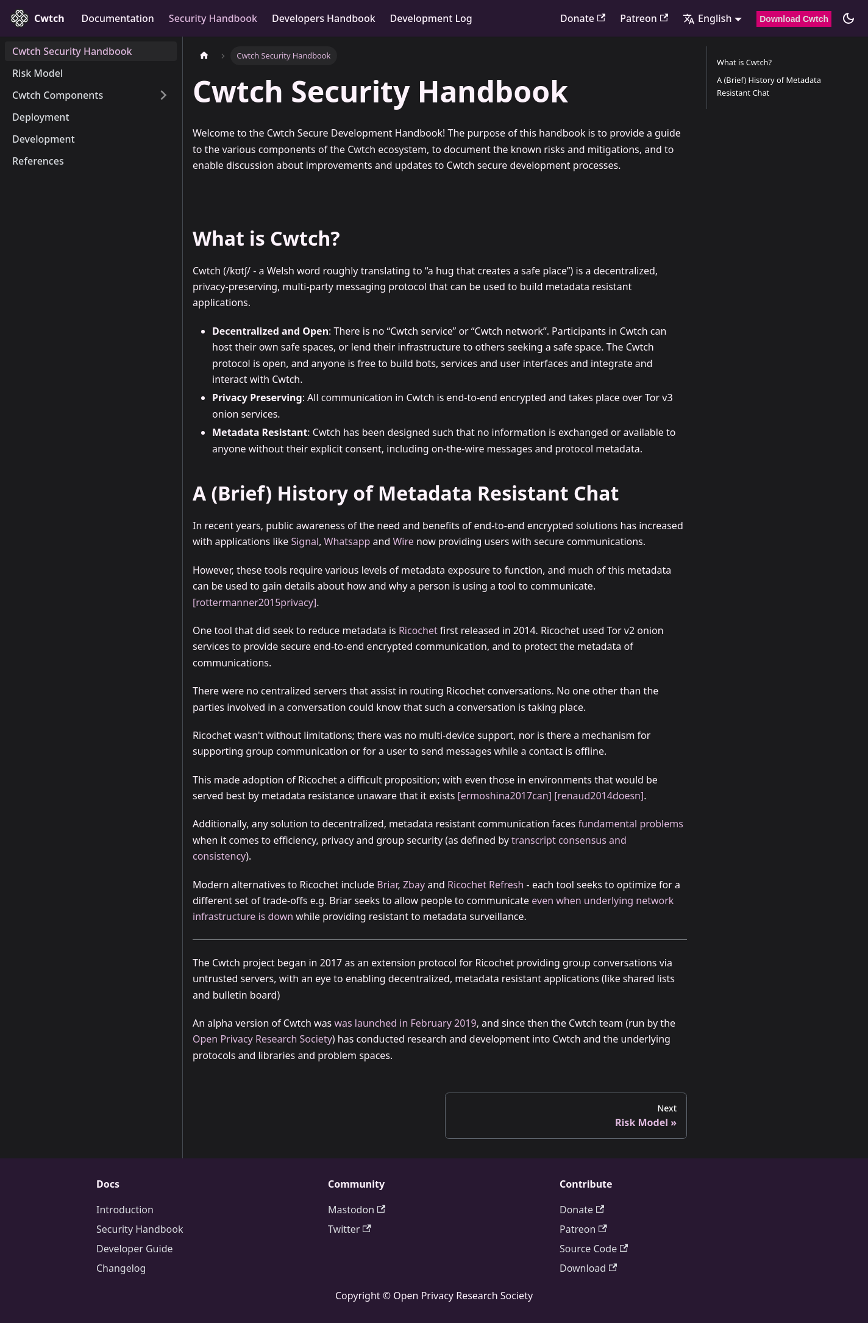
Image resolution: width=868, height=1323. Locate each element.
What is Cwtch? (744, 62)
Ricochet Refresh (485, 884)
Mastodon (356, 1209)
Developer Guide (134, 1248)
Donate (582, 18)
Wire (403, 541)
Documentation (118, 18)
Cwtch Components (57, 95)
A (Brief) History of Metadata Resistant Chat (769, 86)
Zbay (414, 884)
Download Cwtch (794, 19)
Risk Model (37, 73)
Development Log (431, 18)
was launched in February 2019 (405, 1023)
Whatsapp (347, 541)
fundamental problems (630, 823)
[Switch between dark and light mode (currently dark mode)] (848, 18)
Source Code (594, 1248)
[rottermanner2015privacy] (254, 602)
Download (588, 1268)
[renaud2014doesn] (599, 795)
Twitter (349, 1229)
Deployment (40, 117)
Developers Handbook (323, 18)
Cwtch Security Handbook (72, 51)
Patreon (644, 18)
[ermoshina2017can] (504, 795)
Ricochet (418, 630)
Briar (387, 884)
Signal (305, 541)
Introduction (125, 1209)
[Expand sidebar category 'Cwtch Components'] (163, 95)
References (38, 161)
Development (43, 139)
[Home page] (204, 55)
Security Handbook (213, 18)
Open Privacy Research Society (262, 1039)
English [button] (707, 18)
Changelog (121, 1268)
